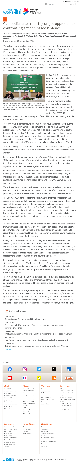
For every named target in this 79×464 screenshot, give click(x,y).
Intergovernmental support (67, 395)
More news (8, 349)
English (65, 1)
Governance (7, 393)
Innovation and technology (67, 393)
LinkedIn (69, 369)
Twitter (39, 369)
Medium (54, 369)
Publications (44, 427)
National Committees (10, 440)
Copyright (18, 459)
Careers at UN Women (10, 404)
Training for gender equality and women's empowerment (66, 405)
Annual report (45, 431)
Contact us (7, 408)
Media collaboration (9, 442)
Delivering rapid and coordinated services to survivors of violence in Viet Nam (37, 346)
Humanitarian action (28, 401)
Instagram (24, 369)
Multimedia (44, 429)
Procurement (8, 406)
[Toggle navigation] (5, 19)
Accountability (8, 398)
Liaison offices (45, 404)
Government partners (10, 427)
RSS (54, 378)
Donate (69, 378)
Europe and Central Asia (47, 399)
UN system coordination (66, 397)
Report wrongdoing (47, 459)
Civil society (7, 431)
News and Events (29, 424)
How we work (65, 386)
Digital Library (46, 424)
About (6, 386)
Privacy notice (36, 459)
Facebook (10, 369)
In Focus (25, 431)
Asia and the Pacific (46, 397)
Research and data (65, 409)
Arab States (44, 395)
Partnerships (9, 424)
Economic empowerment (30, 393)
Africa (42, 389)
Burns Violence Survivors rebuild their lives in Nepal (26, 319)
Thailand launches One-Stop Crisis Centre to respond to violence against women (38, 334)
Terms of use (27, 459)
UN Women (19, 460)
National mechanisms (10, 429)
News (24, 427)
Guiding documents (10, 395)
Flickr (24, 378)
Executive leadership (10, 391)
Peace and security (28, 399)
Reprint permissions (47, 444)
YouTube (10, 378)
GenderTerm (44, 446)
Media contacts (27, 433)
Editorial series (27, 429)
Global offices (45, 402)
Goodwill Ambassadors (10, 437)
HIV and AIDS (26, 414)
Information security (60, 459)
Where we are (46, 386)
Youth (24, 407)
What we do (27, 386)
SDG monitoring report (47, 437)
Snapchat (39, 378)
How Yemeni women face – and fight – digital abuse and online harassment (36, 340)
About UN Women (9, 389)
